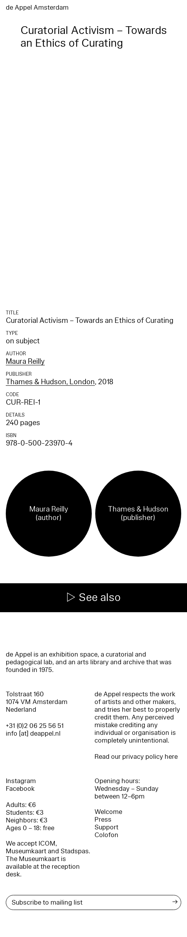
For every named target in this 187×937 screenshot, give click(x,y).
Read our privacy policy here (136, 756)
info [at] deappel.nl (33, 733)
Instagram (21, 781)
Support (106, 827)
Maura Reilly (25, 361)
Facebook (20, 788)
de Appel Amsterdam (37, 7)
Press (102, 819)
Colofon (106, 835)
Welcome (108, 811)
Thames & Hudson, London (50, 382)
